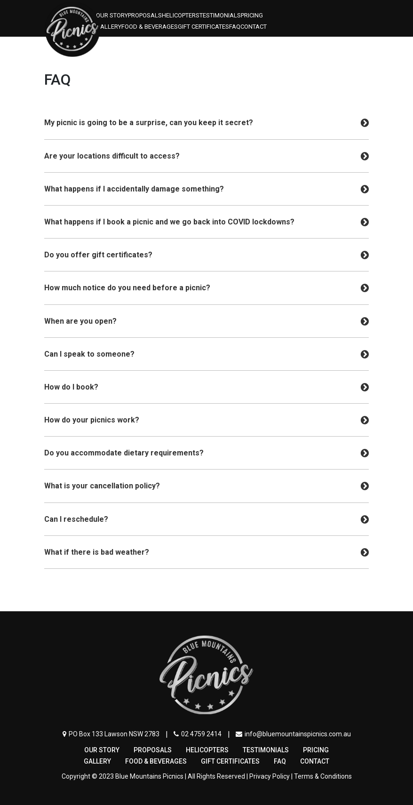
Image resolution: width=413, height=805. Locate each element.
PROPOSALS (145, 15)
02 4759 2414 (198, 734)
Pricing (252, 15)
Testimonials (220, 15)
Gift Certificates (203, 26)
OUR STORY (112, 15)
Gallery (108, 26)
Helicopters (180, 15)
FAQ (234, 26)
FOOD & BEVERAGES (149, 26)
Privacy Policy (269, 776)
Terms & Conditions (323, 776)
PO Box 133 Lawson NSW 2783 (111, 734)
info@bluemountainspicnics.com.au (293, 734)
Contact (253, 26)
